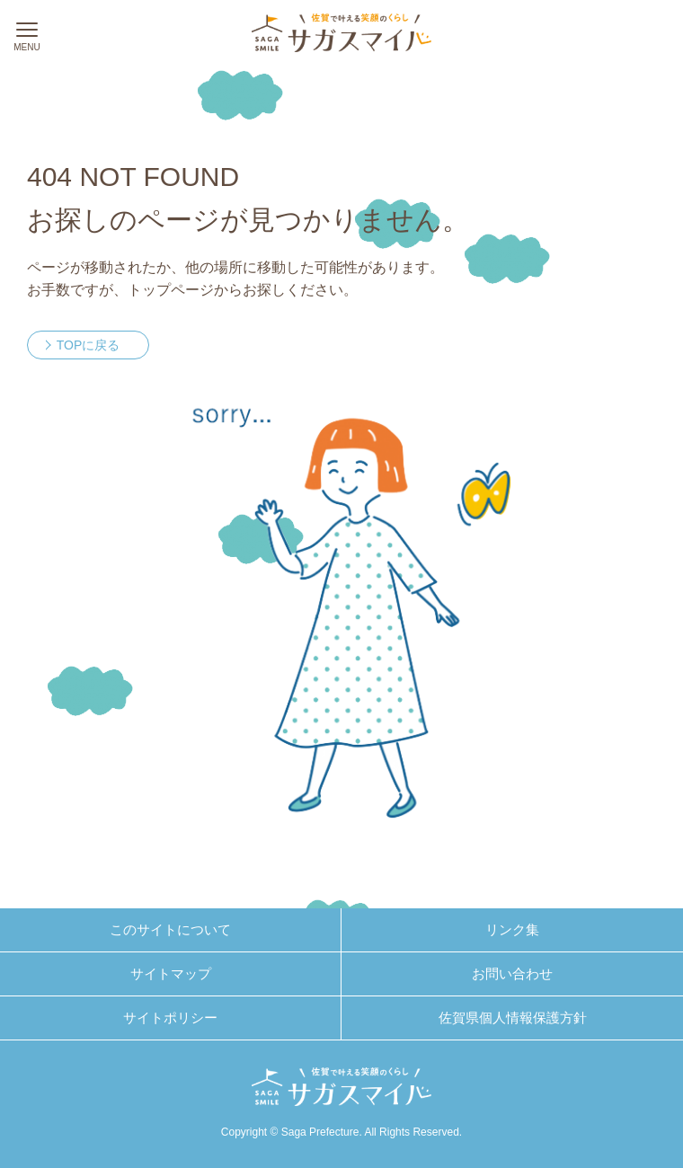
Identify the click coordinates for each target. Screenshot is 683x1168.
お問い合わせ (512, 973)
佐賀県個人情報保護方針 (513, 1017)
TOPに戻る (88, 345)
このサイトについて (170, 929)
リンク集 (512, 929)
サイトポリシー (170, 1017)
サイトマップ (170, 973)
